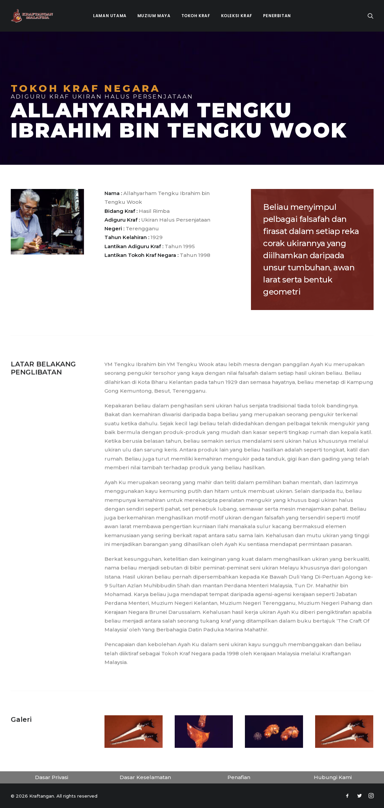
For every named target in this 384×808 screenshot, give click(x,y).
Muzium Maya (154, 15)
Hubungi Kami (333, 777)
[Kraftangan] (32, 16)
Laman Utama (110, 15)
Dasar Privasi (51, 777)
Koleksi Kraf (236, 15)
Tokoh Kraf (195, 15)
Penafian (238, 777)
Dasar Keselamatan (145, 777)
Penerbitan (277, 15)
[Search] (371, 16)
